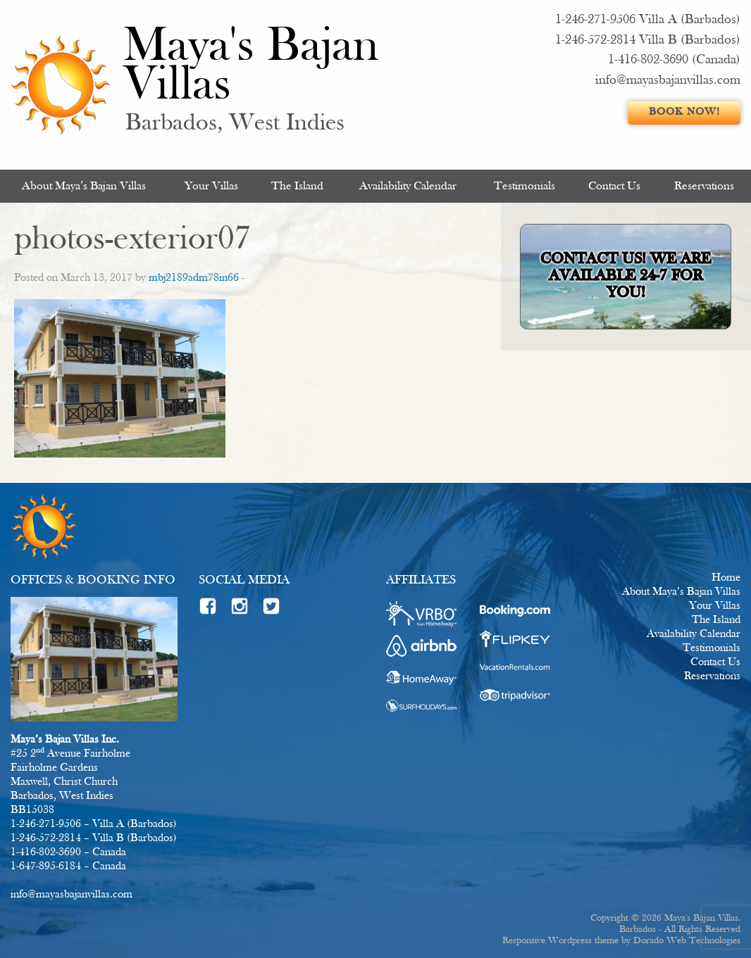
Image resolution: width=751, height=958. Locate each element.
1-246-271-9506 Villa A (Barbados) (647, 20)
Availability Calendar (408, 186)
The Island (297, 186)
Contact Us (614, 186)
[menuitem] (84, 186)
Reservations (704, 186)
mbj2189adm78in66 (194, 278)
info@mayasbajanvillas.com (667, 80)
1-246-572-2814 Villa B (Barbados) (647, 40)
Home (726, 578)
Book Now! (684, 112)
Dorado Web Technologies (686, 940)
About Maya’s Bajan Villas (84, 186)
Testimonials (524, 186)
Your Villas (211, 186)
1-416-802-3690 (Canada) (674, 60)
